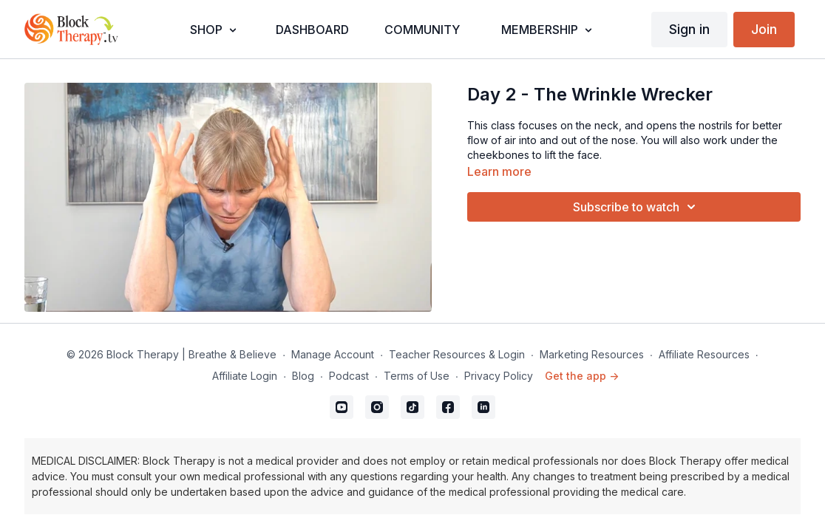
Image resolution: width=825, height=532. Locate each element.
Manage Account (332, 354)
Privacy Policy (498, 375)
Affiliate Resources (704, 354)
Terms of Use (416, 375)
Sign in (689, 29)
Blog (303, 375)
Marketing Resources (592, 354)
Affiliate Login (244, 375)
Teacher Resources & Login (457, 354)
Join (764, 29)
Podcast (349, 375)
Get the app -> (582, 375)
